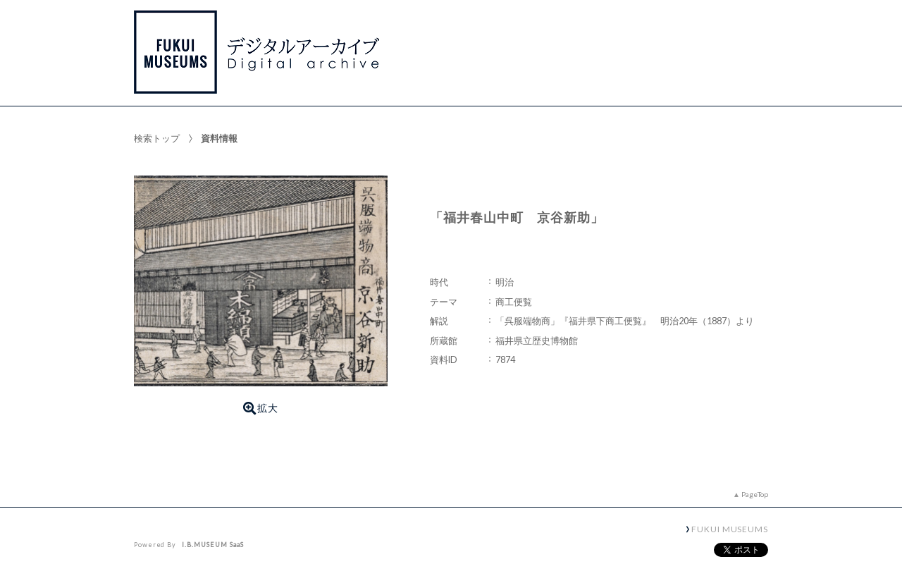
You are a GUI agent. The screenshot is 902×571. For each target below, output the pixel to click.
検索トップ (157, 138)
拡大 (260, 408)
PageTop (754, 494)
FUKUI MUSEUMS (729, 529)
